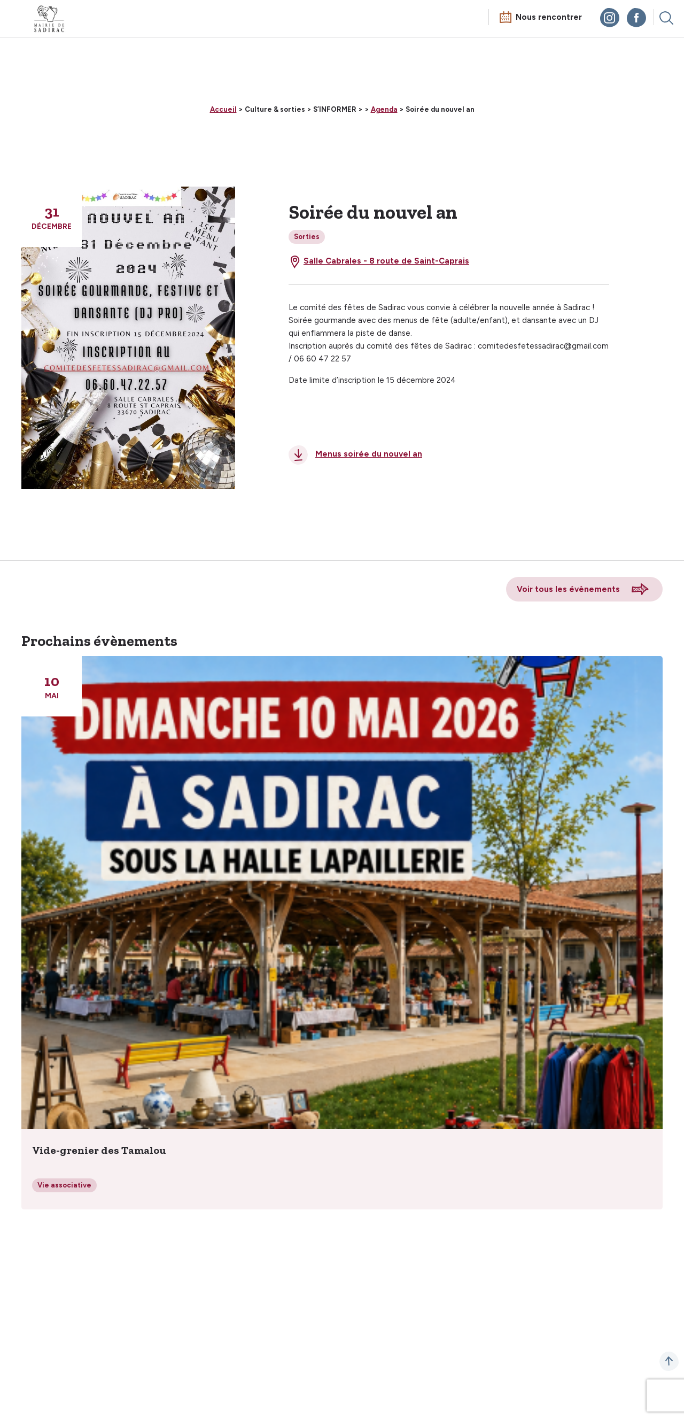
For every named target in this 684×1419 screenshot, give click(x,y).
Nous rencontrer (549, 17)
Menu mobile (18, 19)
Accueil (223, 109)
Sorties (307, 237)
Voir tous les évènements (568, 589)
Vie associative (64, 1185)
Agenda (384, 109)
